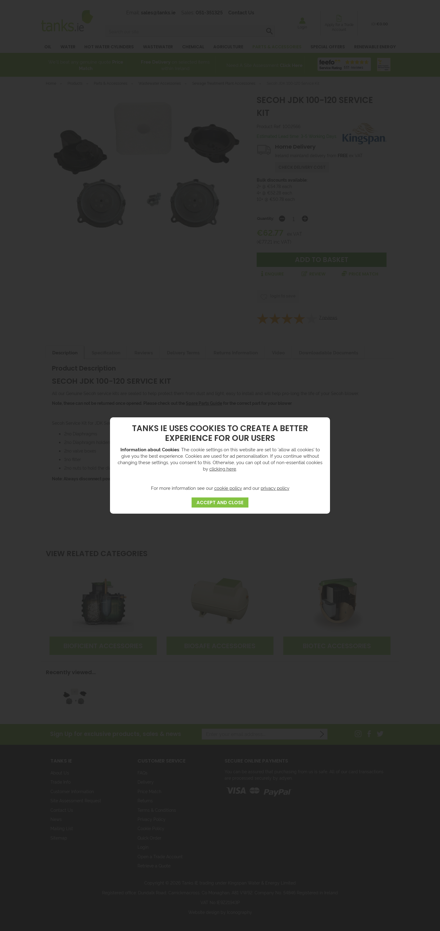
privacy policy (275, 488)
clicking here (222, 468)
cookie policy (228, 488)
